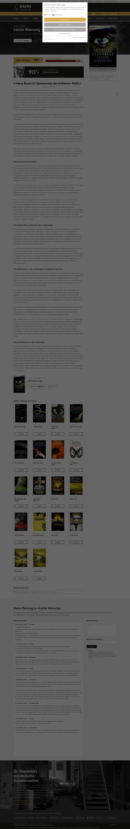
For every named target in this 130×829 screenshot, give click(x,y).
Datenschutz (83, 37)
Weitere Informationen (65, 33)
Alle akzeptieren (65, 19)
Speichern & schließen (65, 24)
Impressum (76, 37)
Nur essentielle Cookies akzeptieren (65, 29)
